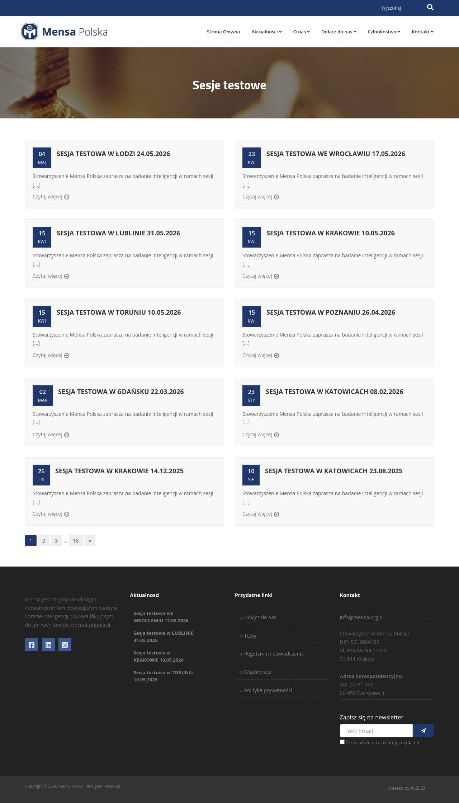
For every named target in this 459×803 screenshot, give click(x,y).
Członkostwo (384, 31)
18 (76, 540)
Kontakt (423, 31)
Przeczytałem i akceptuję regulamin (383, 742)
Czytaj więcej (47, 196)
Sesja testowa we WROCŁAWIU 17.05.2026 (335, 153)
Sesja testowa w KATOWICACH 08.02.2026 (334, 391)
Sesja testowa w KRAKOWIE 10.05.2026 (330, 233)
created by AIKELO (406, 788)
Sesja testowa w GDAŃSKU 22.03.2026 (121, 391)
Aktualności (266, 31)
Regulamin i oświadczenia (273, 653)
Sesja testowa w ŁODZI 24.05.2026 (113, 153)
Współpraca (257, 671)
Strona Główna (223, 31)
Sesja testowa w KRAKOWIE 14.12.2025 (119, 470)
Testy (249, 635)
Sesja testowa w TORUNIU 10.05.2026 (119, 312)
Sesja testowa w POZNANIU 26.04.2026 (330, 312)
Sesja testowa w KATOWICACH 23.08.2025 (334, 470)
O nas (301, 31)
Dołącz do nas (338, 31)
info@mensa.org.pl (362, 617)
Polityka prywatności (267, 690)
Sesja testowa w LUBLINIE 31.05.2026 (118, 233)
